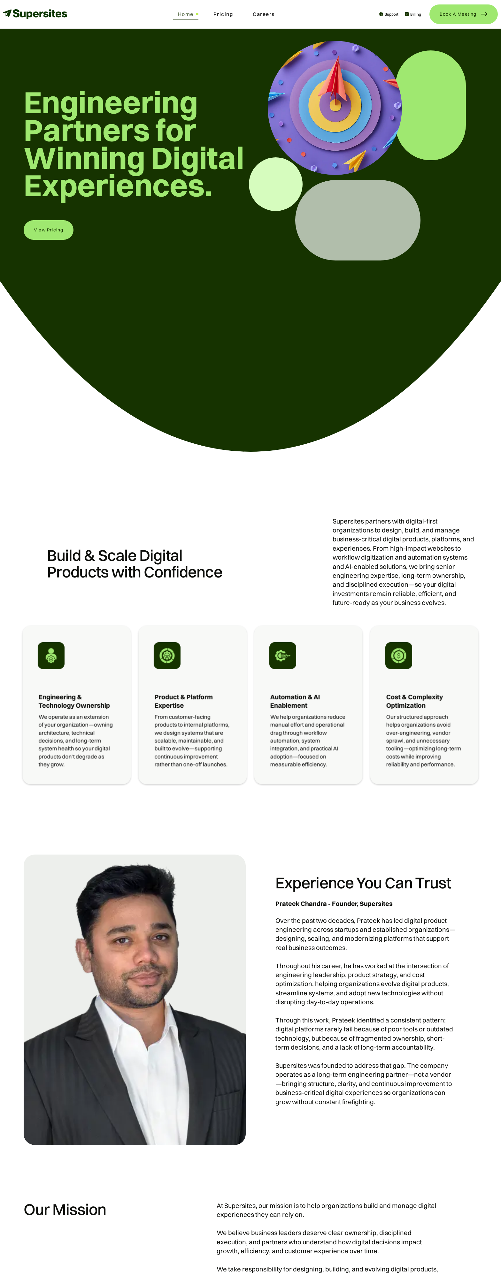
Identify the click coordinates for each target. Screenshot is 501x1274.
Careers (264, 14)
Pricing (223, 14)
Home (186, 14)
